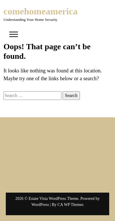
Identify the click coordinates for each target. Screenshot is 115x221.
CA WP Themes (71, 204)
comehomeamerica (40, 11)
